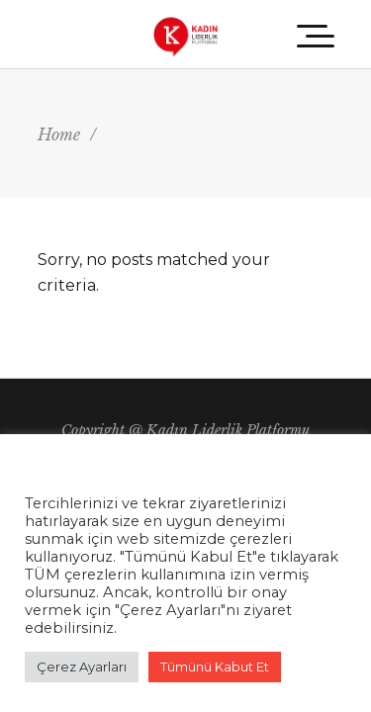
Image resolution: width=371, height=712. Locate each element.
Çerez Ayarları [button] (82, 666)
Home (59, 134)
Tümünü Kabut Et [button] (214, 666)
